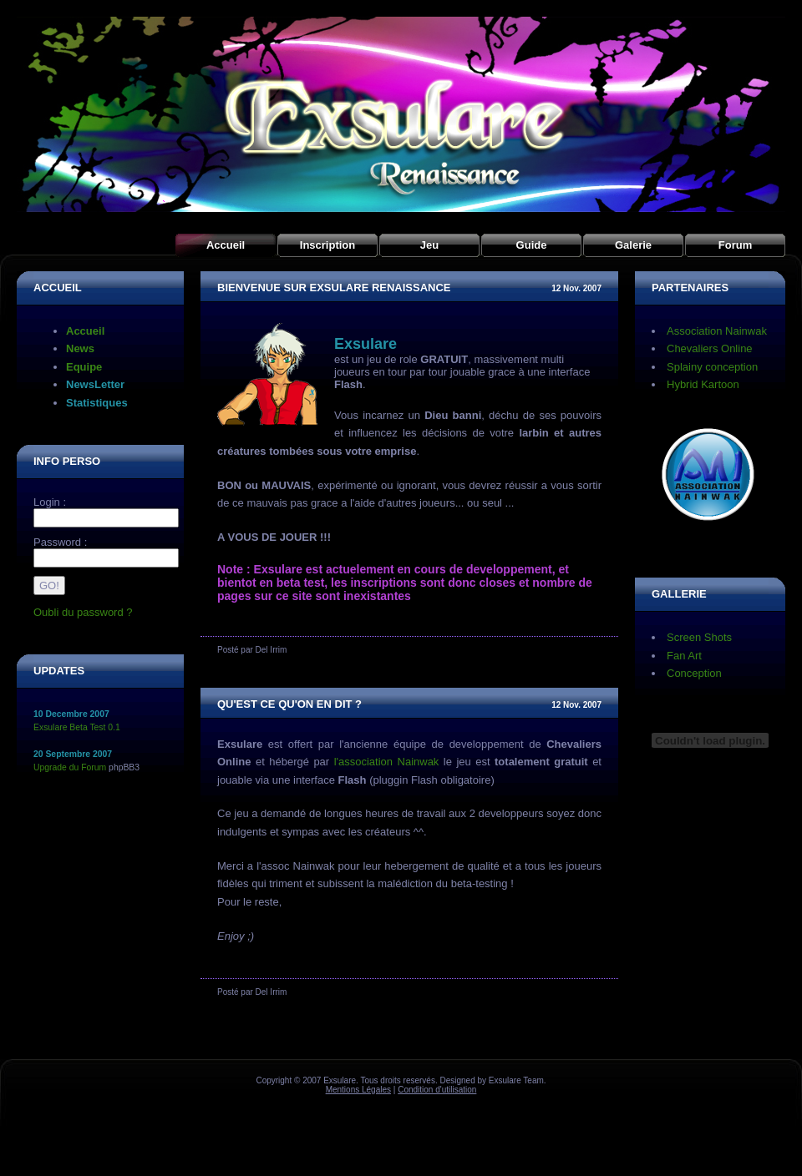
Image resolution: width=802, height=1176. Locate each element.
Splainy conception (712, 367)
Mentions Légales (358, 1089)
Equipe (84, 367)
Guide (531, 245)
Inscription (327, 245)
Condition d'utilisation (437, 1089)
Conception (694, 673)
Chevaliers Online (710, 348)
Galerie (633, 245)
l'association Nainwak (386, 761)
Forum (735, 245)
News (80, 348)
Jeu (429, 245)
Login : (49, 502)
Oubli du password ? (83, 612)
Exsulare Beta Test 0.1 (76, 727)
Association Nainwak (717, 331)
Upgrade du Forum (69, 767)
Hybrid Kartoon (703, 384)
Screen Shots (699, 637)
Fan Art (684, 655)
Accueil (225, 245)
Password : (60, 542)
